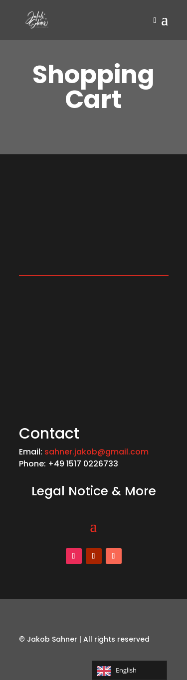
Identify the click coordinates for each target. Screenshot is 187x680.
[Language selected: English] (129, 670)
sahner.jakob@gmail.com (96, 451)
